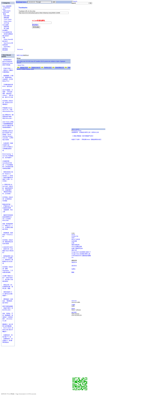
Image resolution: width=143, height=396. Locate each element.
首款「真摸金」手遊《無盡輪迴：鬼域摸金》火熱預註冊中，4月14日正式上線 (7, 317)
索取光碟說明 (75, 245)
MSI (29, 61)
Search (74, 1)
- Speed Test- (21, 65)
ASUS (42, 61)
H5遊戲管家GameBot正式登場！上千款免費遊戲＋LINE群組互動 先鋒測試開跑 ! (7, 164)
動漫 (4, 14)
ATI (18, 61)
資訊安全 (74, 265)
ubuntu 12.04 (24, 67)
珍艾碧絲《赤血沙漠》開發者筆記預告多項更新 (7, 241)
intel (24, 61)
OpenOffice (6, 46)
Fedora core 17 (36, 67)
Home (73, 234)
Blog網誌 (5, 30)
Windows (5, 48)
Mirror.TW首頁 (76, 239)
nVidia (21, 61)
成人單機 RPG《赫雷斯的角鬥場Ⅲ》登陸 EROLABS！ (7, 116)
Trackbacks (23, 7)
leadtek (38, 61)
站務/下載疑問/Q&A (77, 248)
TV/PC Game (6, 19)
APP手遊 (5, 23)
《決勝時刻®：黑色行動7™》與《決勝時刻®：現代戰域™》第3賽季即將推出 (7, 338)
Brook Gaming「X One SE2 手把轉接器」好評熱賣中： (7, 155)
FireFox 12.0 (47, 67)
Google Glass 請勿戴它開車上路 (81, 254)
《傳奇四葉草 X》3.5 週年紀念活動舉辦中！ (7, 293)
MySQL (19, 69)
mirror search (75, 129)
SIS (27, 61)
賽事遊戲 (5, 17)
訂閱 (73, 243)
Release (20, 49)
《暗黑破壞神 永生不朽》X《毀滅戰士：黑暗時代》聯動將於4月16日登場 (7, 259)
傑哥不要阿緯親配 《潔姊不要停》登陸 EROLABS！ (7, 308)
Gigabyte (62, 61)
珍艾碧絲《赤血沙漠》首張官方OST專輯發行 (7, 102)
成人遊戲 (5, 28)
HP (35, 61)
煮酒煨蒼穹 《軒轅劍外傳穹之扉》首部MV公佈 (85, 132)
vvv (73, 257)
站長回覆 (74, 241)
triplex (58, 61)
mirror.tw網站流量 (77, 246)
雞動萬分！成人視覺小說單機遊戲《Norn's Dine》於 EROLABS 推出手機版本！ (7, 327)
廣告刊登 (74, 250)
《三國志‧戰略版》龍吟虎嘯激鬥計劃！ (83, 136)
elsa (32, 61)
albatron (53, 61)
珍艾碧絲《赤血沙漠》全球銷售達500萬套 (7, 199)
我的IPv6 (74, 262)
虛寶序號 (5, 26)
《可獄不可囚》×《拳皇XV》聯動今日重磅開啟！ (7, 70)
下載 (3, 37)
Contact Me (75, 236)
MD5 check (20, 55)
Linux (32, 69)
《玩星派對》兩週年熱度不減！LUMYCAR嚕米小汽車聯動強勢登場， (7, 146)
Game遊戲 (5, 25)
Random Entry (76, 130)
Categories (6, 3)
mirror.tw (74, 300)
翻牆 (73, 272)
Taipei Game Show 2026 (6, 11)
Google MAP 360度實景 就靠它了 (81, 252)
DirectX (19, 63)
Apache (28, 69)
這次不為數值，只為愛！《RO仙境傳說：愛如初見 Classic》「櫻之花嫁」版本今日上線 (8, 93)
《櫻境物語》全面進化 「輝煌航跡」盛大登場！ (7, 301)
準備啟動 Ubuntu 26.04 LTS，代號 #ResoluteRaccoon (7, 109)
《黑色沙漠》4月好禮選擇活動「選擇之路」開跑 (7, 286)
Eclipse (23, 69)
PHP (69, 67)
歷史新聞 (5, 50)
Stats (73, 237)
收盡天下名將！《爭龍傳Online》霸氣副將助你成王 (86, 139)
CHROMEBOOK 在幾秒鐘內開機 (81, 255)
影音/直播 (5, 16)
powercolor (47, 61)
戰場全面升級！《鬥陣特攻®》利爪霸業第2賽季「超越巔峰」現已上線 (7, 208)
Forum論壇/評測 (7, 32)
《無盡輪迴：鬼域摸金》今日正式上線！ (7, 234)
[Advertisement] (87, 37)
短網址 (73, 269)
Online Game (6, 21)
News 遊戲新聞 (6, 6)
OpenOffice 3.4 (59, 67)
